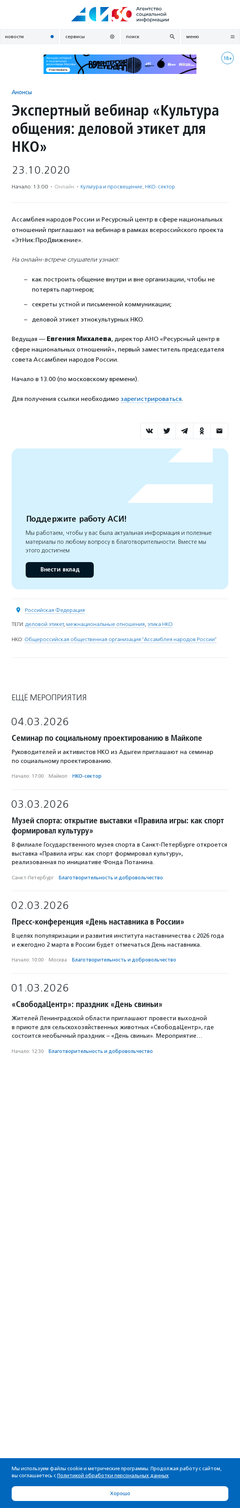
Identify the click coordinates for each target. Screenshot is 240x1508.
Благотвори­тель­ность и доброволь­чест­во (111, 878)
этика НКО (160, 624)
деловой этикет (44, 624)
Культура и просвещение (111, 186)
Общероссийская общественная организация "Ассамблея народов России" (121, 639)
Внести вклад (59, 569)
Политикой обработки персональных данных (113, 1475)
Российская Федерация (55, 610)
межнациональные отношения (105, 624)
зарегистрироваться (151, 398)
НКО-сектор (160, 186)
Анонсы (22, 92)
